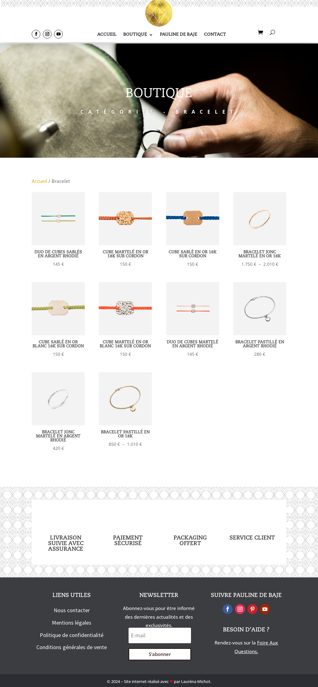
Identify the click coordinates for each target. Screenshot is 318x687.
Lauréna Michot (195, 681)
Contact (215, 34)
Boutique (135, 34)
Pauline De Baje (178, 34)
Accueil (106, 34)
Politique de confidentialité (71, 635)
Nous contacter (72, 610)
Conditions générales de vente (71, 647)
